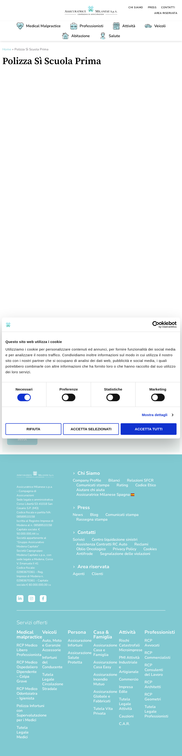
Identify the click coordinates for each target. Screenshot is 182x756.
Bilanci (114, 480)
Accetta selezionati (91, 429)
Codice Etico (145, 485)
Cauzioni (126, 716)
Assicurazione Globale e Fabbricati (103, 696)
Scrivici (79, 539)
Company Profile (87, 480)
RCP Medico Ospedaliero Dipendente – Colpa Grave (27, 672)
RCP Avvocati (152, 643)
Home (6, 49)
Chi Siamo (135, 7)
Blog (94, 514)
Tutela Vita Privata (103, 711)
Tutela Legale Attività (125, 704)
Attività (124, 26)
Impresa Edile (126, 689)
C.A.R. (124, 723)
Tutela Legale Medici (23, 732)
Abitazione (76, 36)
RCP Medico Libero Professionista (27, 650)
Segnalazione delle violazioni (125, 553)
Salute (109, 36)
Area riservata (165, 13)
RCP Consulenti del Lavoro (154, 670)
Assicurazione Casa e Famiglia (103, 650)
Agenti (79, 573)
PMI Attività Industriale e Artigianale (129, 664)
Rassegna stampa (92, 519)
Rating (122, 485)
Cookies (150, 549)
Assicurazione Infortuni (78, 643)
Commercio (128, 679)
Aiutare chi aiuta (90, 490)
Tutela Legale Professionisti (155, 711)
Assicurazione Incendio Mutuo (103, 679)
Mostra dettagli (154, 415)
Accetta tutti (149, 429)
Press (152, 7)
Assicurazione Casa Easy (103, 664)
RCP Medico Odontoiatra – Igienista (27, 693)
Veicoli (155, 26)
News (78, 514)
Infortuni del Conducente (52, 662)
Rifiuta (33, 429)
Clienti (97, 573)
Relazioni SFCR (140, 480)
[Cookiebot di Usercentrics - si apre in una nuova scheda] (156, 324)
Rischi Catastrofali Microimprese (129, 645)
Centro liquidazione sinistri (114, 539)
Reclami (141, 544)
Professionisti (86, 26)
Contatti (168, 7)
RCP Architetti (153, 684)
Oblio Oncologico (91, 549)
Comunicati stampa (92, 485)
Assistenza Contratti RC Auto (101, 544)
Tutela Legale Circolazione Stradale (52, 681)
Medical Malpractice (39, 26)
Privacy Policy (124, 549)
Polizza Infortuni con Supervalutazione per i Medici (27, 712)
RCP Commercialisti (155, 655)
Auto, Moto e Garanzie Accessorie (52, 645)
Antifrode (84, 553)
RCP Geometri (153, 697)
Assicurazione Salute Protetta (78, 658)
